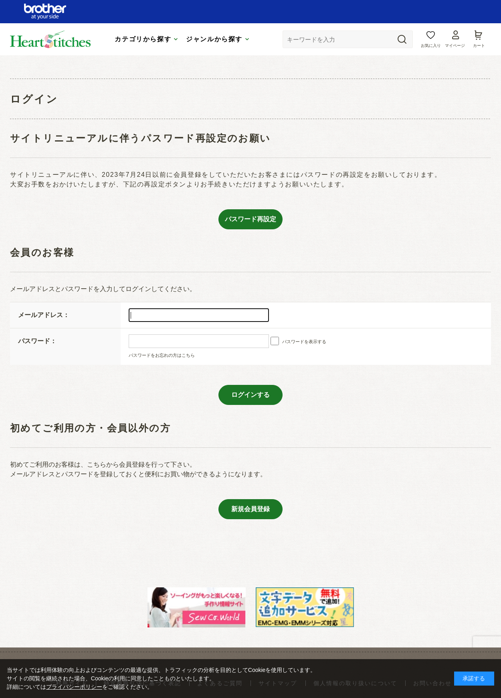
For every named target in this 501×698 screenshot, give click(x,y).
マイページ (455, 45)
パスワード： (37, 341)
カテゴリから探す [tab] (143, 39)
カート (479, 45)
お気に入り (431, 45)
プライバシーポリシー (74, 687)
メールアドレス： (43, 315)
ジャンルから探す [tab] (214, 39)
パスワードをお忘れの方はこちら (162, 355)
